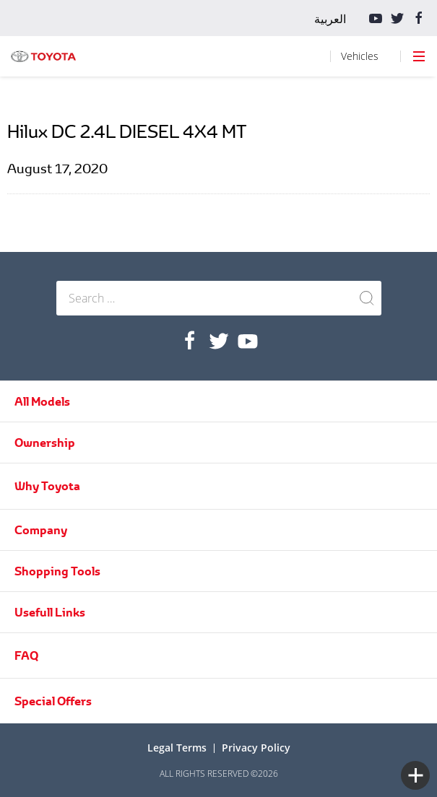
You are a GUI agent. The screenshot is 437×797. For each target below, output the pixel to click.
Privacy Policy (256, 747)
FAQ (26, 655)
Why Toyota (47, 486)
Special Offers (53, 701)
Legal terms (177, 747)
